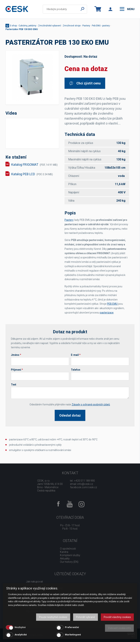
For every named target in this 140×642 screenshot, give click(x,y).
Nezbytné (20, 627)
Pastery (86, 25)
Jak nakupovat (34, 581)
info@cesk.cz (85, 484)
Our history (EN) (69, 561)
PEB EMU (112, 303)
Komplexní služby (70, 555)
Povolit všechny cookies (117, 617)
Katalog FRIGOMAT (34, 164)
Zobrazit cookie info (119, 628)
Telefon (75, 369)
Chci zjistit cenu (85, 83)
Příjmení (17, 369)
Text (13, 384)
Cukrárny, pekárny (27, 25)
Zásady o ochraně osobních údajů (91, 404)
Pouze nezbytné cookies (53, 617)
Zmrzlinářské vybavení (49, 25)
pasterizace (107, 312)
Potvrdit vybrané (85, 617)
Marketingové (73, 634)
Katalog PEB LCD (32, 174)
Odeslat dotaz (70, 415)
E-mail (76, 355)
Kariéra (64, 551)
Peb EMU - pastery (101, 25)
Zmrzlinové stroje (72, 25)
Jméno (16, 355)
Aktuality (65, 558)
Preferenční (72, 627)
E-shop (13, 25)
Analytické (21, 634)
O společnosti (68, 548)
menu (127, 9)
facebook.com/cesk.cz (83, 487)
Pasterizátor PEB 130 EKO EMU (21, 29)
